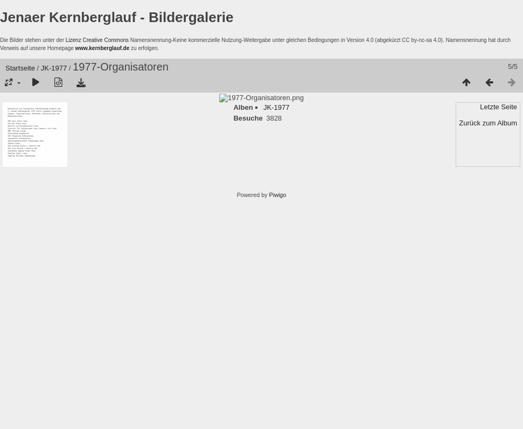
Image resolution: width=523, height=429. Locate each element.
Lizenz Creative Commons (97, 40)
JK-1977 (54, 68)
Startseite (20, 68)
